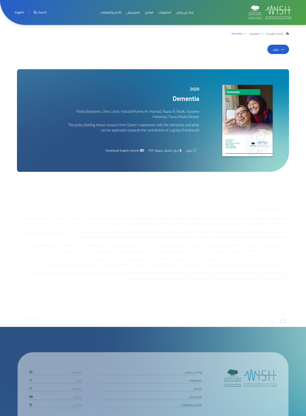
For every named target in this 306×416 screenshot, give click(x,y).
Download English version (125, 151)
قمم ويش (133, 12)
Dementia (237, 33)
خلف (276, 51)
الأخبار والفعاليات (111, 12)
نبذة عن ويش (184, 12)
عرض (191, 151)
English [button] (19, 12)
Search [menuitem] (40, 12)
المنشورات (164, 12)
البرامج (149, 12)
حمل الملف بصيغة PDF (165, 151)
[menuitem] (19, 12)
